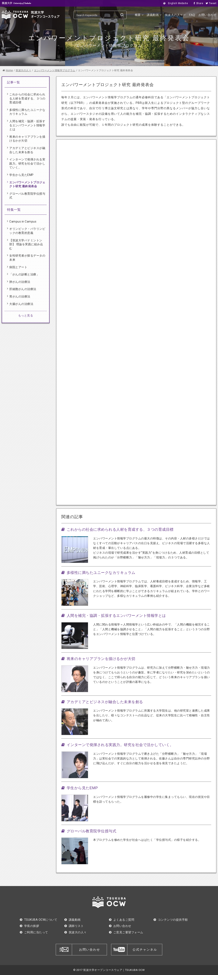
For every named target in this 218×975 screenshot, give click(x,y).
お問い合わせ (207, 15)
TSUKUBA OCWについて (38, 919)
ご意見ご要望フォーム (126, 932)
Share (197, 3)
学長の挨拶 (29, 926)
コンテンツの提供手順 (171, 919)
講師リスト (74, 926)
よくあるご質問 (121, 919)
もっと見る (25, 315)
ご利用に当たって (34, 932)
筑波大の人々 (175, 15)
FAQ (192, 15)
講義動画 (154, 15)
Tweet (209, 3)
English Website (174, 3)
